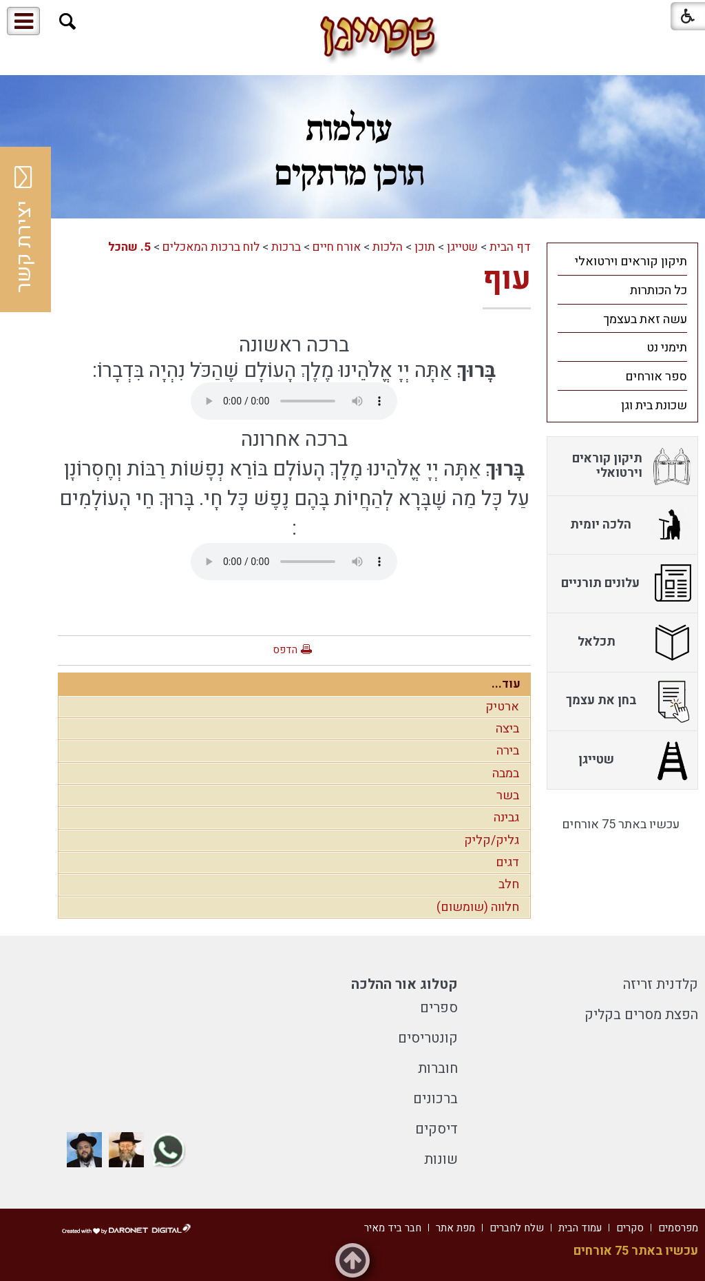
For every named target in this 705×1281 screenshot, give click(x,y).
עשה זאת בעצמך (645, 319)
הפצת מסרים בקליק (641, 1015)
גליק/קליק (491, 840)
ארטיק (502, 706)
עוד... (506, 684)
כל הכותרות (658, 290)
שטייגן (462, 247)
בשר (507, 795)
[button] (68, 22)
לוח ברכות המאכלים (211, 247)
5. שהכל (129, 247)
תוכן (424, 247)
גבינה (506, 817)
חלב (508, 884)
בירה (507, 750)
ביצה (507, 728)
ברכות (286, 247)
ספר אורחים (656, 376)
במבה (505, 773)
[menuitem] (622, 261)
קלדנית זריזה (660, 984)
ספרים (439, 1008)
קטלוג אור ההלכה (404, 984)
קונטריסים (428, 1038)
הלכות (387, 247)
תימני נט (666, 347)
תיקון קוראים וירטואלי (631, 261)
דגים (507, 862)
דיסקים (436, 1129)
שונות (441, 1159)
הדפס (285, 649)
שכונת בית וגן (654, 405)
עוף (507, 279)
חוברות (438, 1068)
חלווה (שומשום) (477, 907)
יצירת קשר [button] (24, 229)
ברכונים (435, 1099)
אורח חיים (337, 247)
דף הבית (510, 247)
